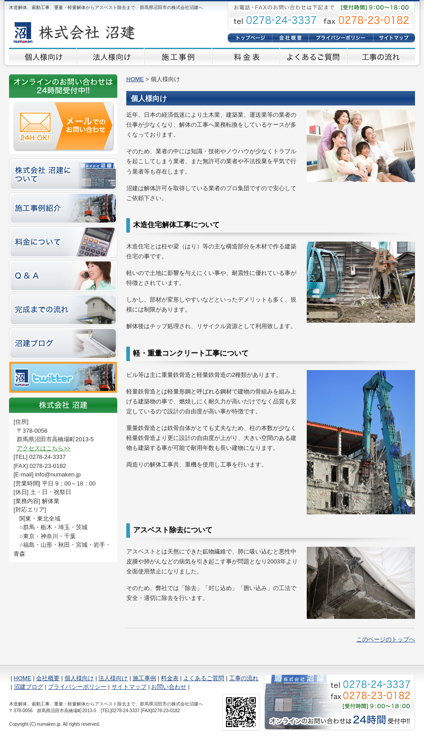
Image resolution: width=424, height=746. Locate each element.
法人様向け (110, 56)
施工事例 (178, 56)
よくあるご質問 (313, 56)
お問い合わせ (168, 686)
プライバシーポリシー (341, 37)
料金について (63, 242)
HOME (250, 37)
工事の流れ (381, 56)
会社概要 (290, 37)
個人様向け (43, 56)
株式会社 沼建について (63, 174)
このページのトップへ (385, 639)
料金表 (246, 56)
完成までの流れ (63, 309)
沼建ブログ (63, 343)
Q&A (63, 276)
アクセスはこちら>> (43, 448)
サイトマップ (394, 37)
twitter (63, 377)
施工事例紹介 (63, 208)
